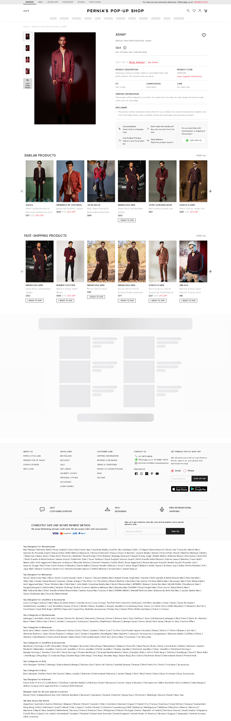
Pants (85, 626)
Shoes (125, 648)
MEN (40, 2)
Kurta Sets (50, 614)
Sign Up (175, 526)
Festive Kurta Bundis (58, 632)
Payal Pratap (89, 551)
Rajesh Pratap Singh (141, 551)
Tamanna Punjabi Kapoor (77, 564)
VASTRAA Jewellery (152, 598)
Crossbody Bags (57, 651)
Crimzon (165, 605)
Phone (190, 470)
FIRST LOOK (95, 2)
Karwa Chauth (165, 690)
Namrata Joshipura (62, 558)
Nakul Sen (30, 551)
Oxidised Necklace (106, 648)
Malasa (143, 561)
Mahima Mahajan (190, 548)
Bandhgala (106, 629)
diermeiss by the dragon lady (70, 204)
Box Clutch (137, 651)
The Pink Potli (113, 598)
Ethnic (199, 629)
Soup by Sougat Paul (33, 561)
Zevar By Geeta (186, 598)
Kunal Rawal (49, 576)
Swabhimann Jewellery (34, 601)
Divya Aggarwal (133, 558)
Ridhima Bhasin (175, 551)
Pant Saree (158, 617)
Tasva (26, 573)
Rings (65, 641)
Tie (138, 632)
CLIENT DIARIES (67, 486)
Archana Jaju (170, 561)
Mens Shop (74, 632)
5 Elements (190, 601)
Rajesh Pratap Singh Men (127, 573)
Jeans (45, 629)
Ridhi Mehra (72, 548)
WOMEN (30, 2)
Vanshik (145, 573)
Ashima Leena (172, 555)
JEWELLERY (52, 2)
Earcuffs (131, 641)
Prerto (156, 605)
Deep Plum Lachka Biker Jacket (130, 210)
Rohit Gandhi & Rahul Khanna (39, 555)
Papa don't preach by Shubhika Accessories (84, 605)
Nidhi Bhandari (175, 601)
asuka (29, 204)
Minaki (84, 601)
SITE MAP (101, 477)
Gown (109, 614)
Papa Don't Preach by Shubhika (65, 551)
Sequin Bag (124, 651)
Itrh (203, 561)
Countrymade (68, 573)
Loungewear (160, 629)
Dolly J (136, 545)
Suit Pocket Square (131, 626)
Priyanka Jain (189, 558)
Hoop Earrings (69, 648)
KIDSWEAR (68, 2)
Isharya (43, 598)
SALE (62, 464)
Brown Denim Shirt (97, 288)
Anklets (181, 641)
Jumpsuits (71, 617)
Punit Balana (104, 551)
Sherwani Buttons (32, 629)
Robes (155, 626)
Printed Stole (190, 651)
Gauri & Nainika (126, 548)
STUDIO (81, 2)
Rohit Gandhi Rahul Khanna (149, 555)
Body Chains (157, 641)
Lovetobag (131, 601)
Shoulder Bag (110, 651)
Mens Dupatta (121, 629)
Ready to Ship (172, 617)
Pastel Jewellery (104, 644)
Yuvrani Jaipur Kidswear (129, 678)
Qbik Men (70, 580)
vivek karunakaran (160, 204)
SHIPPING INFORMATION (108, 455)
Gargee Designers (32, 583)
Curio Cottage (30, 598)
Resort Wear (29, 617)
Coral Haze (28, 605)
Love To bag (99, 598)
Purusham (103, 576)
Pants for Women (197, 614)
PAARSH (132, 583)
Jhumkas (45, 648)
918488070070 (201, 2)
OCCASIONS (65, 481)
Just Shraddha (55, 601)
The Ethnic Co (89, 576)
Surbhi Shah (117, 558)
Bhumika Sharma (82, 558)
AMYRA (57, 605)
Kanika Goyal (174, 558)
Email (176, 470)
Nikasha (184, 555)
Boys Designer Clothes (34, 669)
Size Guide (153, 62)
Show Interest (137, 62)
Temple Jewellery (122, 644)
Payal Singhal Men (147, 583)
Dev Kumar (142, 576)
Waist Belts (202, 648)
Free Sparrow (150, 678)
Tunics (148, 614)
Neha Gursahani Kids (169, 678)
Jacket (120, 669)
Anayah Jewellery (115, 601)
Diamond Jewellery (142, 644)
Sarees (60, 614)
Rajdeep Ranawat (121, 551)
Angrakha (94, 629)
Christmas (140, 690)
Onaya (113, 548)
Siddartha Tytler (79, 555)
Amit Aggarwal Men (33, 580)
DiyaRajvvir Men (191, 580)
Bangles (74, 641)
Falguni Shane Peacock (152, 545)
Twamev (61, 576)
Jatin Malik (82, 580)
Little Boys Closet (95, 678)
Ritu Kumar (190, 551)
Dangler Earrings (31, 648)
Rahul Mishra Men (179, 583)
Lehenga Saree (129, 617)
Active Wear (118, 632)
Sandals (134, 648)
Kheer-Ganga (74, 576)
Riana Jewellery (97, 601)
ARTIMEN (136, 580)
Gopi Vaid (51, 561)
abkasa (183, 284)
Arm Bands (170, 641)
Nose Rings (96, 641)
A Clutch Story (159, 601)
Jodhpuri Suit (72, 629)
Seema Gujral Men (88, 586)
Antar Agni (85, 545)
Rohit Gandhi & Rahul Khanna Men (60, 586)
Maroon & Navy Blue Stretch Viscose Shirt (190, 290)
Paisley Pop (113, 605)
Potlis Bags (159, 648)
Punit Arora (163, 583)
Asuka (38, 576)
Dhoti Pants (181, 614)
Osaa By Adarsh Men (188, 545)
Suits (78, 626)
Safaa (181, 561)
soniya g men (187, 204)
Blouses (116, 617)
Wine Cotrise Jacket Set (192, 208)
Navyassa (110, 678)
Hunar (173, 598)
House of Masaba (66, 561)
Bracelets (56, 641)
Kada (118, 648)
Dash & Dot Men (38, 573)
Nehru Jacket (41, 626)
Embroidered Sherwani (104, 669)
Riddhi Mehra (159, 551)
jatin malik (93, 204)
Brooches (146, 632)
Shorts (163, 626)
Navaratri (85, 690)
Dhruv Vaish (54, 573)
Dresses (101, 614)
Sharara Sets (120, 614)
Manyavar (84, 548)
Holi (33, 690)
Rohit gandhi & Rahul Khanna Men (167, 573)
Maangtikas (109, 641)
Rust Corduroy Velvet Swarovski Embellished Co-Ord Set (161, 290)
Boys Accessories (185, 669)
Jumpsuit (133, 629)
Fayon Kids (28, 678)
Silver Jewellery (161, 644)
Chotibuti (63, 678)
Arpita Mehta (83, 561)
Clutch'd (126, 598)
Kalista (155, 548)
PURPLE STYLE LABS (32, 455)
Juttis (149, 648)
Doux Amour (144, 601)
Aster (165, 598)
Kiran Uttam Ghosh (169, 548)
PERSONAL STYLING (69, 477)
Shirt (136, 669)
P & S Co (40, 678)
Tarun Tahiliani (96, 555)
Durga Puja (127, 690)
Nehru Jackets (73, 669)
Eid (58, 690)
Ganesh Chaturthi (111, 690)
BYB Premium (76, 681)
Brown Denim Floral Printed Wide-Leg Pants (130, 290)
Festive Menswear (91, 632)
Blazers (181, 626)
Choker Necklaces (86, 648)
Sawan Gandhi (99, 561)
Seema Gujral (62, 555)
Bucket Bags (73, 651)
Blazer (129, 669)
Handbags (182, 648)
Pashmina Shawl (152, 651)
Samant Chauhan (100, 558)
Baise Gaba (58, 548)
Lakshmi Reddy (77, 678)
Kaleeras (121, 641)
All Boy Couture (31, 681)
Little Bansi (51, 678)
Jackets (60, 617)
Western (27, 632)
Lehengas (28, 614)
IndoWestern (39, 632)
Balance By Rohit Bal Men (166, 586)
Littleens (185, 678)
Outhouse (136, 598)
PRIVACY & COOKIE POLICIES (110, 468)
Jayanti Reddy (143, 548)
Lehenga (51, 660)
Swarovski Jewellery (66, 644)
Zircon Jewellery (87, 644)
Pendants (27, 644)
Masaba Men (121, 583)
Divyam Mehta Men (103, 573)
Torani (121, 561)
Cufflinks (189, 629)
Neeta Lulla (28, 558)
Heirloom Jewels (195, 641)
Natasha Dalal (44, 545)
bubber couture (65, 284)
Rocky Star (171, 545)
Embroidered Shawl (172, 651)
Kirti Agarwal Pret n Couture (54, 681)
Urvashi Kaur (115, 564)
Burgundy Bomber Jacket (69, 208)
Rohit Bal (202, 551)
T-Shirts (172, 626)
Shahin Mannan (99, 564)
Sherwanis (90, 614)
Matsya (112, 561)
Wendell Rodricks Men (141, 586)
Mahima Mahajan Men (102, 583)
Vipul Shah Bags (44, 605)
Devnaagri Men (177, 576)
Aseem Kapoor (130, 564)
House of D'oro (71, 601)
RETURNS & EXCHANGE (107, 460)
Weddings (152, 690)
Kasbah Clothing (64, 583)
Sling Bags (42, 651)
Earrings (39, 641)
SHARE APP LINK (200, 478)
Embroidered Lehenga (68, 660)
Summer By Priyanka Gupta (37, 548)
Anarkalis (38, 614)
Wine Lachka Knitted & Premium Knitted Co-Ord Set (39, 210)
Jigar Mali (28, 564)
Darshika (130, 576)
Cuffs (47, 641)
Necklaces (28, 641)
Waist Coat (105, 626)
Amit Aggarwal (43, 558)
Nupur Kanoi (42, 551)
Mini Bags (86, 651)
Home (26, 26)
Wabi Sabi (28, 576)
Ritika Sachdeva (143, 605)
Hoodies (146, 626)
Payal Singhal (111, 555)
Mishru (203, 548)
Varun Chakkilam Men (34, 589)
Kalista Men (48, 583)
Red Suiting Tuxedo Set (161, 208)
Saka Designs (197, 678)
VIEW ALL (201, 155)
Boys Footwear (168, 669)
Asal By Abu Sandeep (120, 545)
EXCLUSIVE (65, 460)
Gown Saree (145, 617)
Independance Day (46, 690)
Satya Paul (73, 545)
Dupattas (94, 617)
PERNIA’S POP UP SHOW (34, 460)
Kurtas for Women (74, 614)
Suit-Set (190, 626)
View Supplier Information (189, 76)
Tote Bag (97, 651)
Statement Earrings (180, 644)
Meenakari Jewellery (44, 644)
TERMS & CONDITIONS (107, 464)
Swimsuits (83, 617)
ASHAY (121, 34)
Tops (131, 614)
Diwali (26, 690)
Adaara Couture (43, 564)
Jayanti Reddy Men (190, 586)
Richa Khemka (193, 561)
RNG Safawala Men (32, 586)
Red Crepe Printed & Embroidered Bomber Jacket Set (98, 210)
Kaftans (139, 614)
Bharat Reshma (116, 576)
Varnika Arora (84, 598)
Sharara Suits (87, 660)
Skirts (52, 617)
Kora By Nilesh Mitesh (57, 589)
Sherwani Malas (175, 629)
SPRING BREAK (122, 586)
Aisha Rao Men (159, 580)
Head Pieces (143, 641)
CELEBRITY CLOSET (68, 473)
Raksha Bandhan (70, 690)
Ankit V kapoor (84, 573)
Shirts (52, 626)
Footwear (130, 632)
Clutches (171, 648)
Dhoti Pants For (149, 660)
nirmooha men (126, 204)
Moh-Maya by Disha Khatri (62, 598)
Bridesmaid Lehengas (163, 614)
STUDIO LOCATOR (31, 464)
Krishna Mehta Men (158, 576)
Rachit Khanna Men (121, 580)
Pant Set (106, 632)
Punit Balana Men (195, 576)
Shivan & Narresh (99, 548)
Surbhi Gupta (155, 561)
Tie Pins (116, 626)
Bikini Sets (42, 617)
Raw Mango (29, 545)
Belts (142, 648)
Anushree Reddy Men (99, 580)
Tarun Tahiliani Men (54, 580)
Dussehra (96, 690)
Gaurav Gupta (127, 555)
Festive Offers (188, 617)
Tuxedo (84, 629)
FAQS (99, 473)
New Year (179, 690)
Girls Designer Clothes (34, 660)
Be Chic (201, 601)
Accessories (146, 629)
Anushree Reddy (100, 545)
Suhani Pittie (127, 605)
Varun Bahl (195, 555)
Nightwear (106, 617)
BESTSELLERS (66, 455)
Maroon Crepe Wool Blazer (67, 290)
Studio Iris (58, 564)
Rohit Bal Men (192, 573)
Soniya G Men (106, 586)
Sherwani (61, 626)
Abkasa (146, 580)
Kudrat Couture (81, 583)
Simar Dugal (132, 561)
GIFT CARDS (65, 468)
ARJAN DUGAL (174, 580)
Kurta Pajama (57, 629)
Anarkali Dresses (122, 660)
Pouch (192, 648)
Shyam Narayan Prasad (154, 558)
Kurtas (71, 626)
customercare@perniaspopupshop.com (151, 461)
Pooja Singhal (59, 545)
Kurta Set (100, 660)
